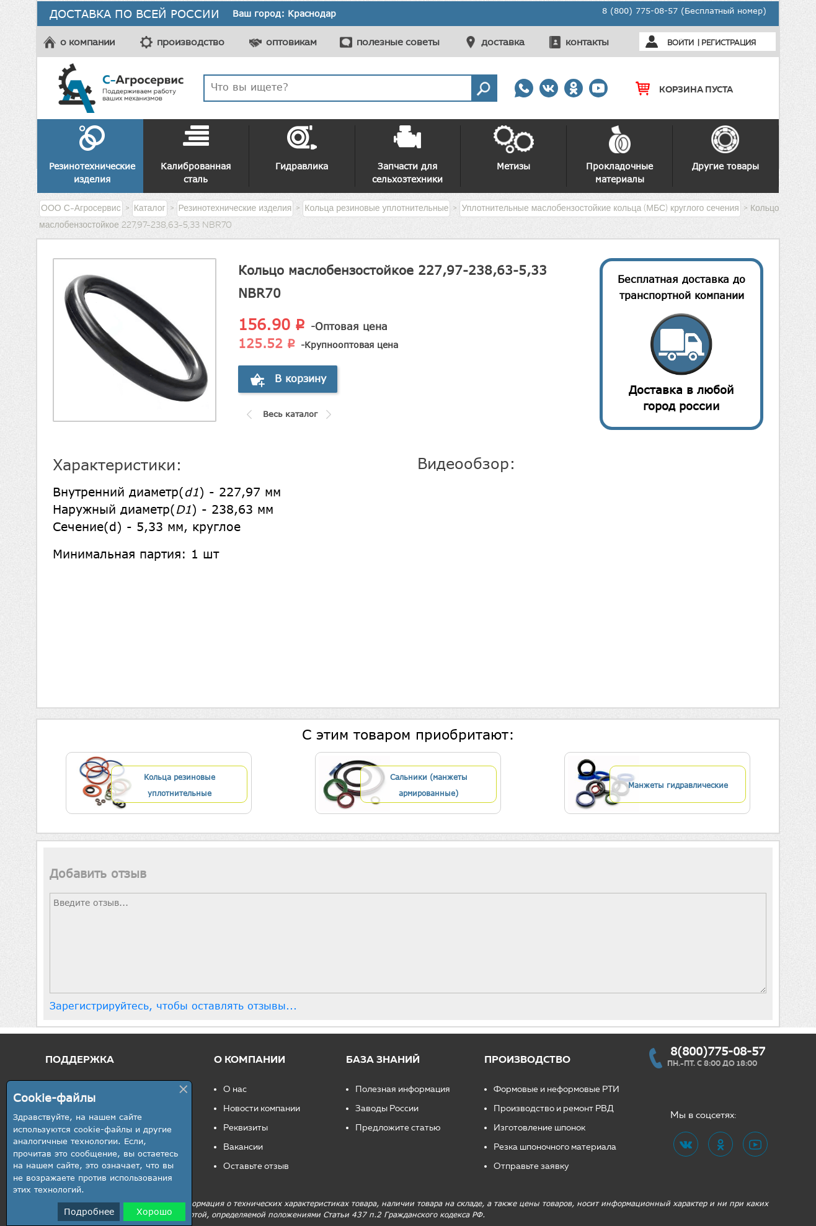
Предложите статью (398, 1127)
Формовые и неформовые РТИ (556, 1089)
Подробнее (89, 1211)
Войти (680, 42)
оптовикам (291, 42)
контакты (587, 42)
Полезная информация (402, 1089)
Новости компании (261, 1108)
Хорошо (154, 1211)
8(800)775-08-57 (717, 1051)
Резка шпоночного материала (555, 1147)
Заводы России (387, 1108)
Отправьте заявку (531, 1166)
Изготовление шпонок (539, 1127)
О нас (235, 1089)
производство (190, 42)
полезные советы (398, 42)
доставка (503, 42)
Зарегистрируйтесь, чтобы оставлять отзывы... (173, 1005)
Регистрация (728, 42)
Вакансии (243, 1147)
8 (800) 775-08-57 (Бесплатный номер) (684, 11)
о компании (87, 42)
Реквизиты (245, 1127)
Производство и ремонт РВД (554, 1108)
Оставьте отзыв (256, 1166)
